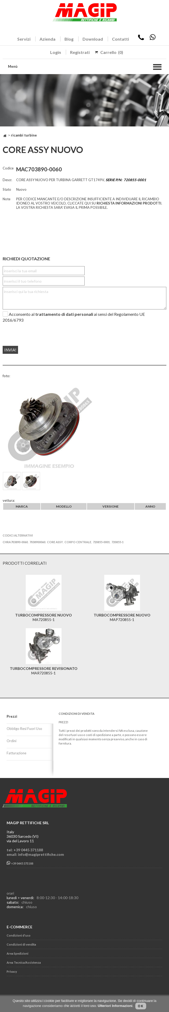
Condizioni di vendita (21, 944)
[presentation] (35, 332)
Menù (13, 66)
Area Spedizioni (17, 953)
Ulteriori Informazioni (115, 1006)
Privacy (12, 971)
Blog (68, 38)
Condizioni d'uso (19, 935)
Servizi (24, 38)
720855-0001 (101, 542)
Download (93, 38)
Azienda (47, 38)
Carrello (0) (111, 52)
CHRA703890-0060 (15, 542)
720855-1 (117, 542)
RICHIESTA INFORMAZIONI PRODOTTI (129, 203)
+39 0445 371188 (20, 863)
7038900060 (37, 542)
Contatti (120, 38)
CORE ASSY (55, 542)
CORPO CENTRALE (77, 542)
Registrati (80, 52)
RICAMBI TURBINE (24, 135)
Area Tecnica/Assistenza (24, 962)
